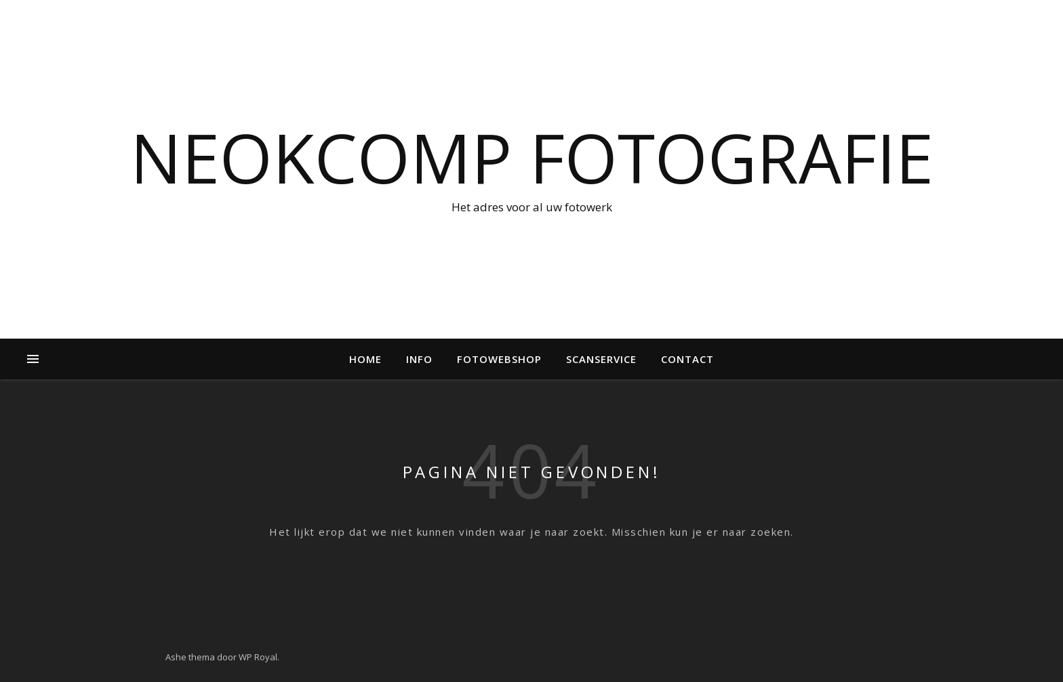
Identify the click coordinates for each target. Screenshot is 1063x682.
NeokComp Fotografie (532, 157)
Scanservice (601, 359)
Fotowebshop (499, 359)
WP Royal (258, 657)
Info (419, 359)
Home (365, 359)
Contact (687, 359)
